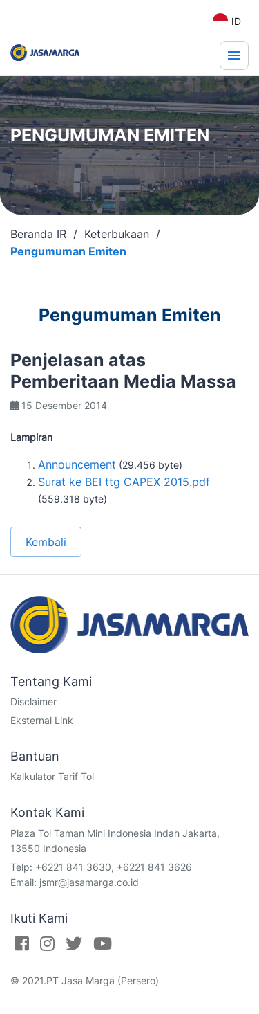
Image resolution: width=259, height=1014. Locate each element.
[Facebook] (21, 943)
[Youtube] (102, 943)
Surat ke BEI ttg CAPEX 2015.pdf (124, 482)
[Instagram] (47, 943)
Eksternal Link (41, 720)
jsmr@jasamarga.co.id (89, 882)
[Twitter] (73, 943)
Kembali (46, 542)
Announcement (77, 464)
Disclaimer (33, 701)
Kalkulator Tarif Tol (52, 776)
